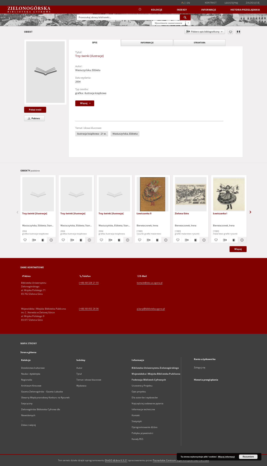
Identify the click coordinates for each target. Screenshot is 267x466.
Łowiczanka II (144, 213)
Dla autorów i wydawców (145, 397)
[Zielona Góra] (190, 194)
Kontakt (136, 415)
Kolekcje (156, 9)
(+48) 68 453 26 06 (89, 308)
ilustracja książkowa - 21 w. (91, 133)
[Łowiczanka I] (229, 194)
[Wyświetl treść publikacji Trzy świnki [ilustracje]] (42, 240)
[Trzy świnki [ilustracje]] (45, 72)
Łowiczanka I (220, 213)
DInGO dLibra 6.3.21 (116, 460)
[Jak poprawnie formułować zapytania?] (188, 23)
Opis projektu (139, 391)
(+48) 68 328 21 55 (89, 282)
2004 (77, 81)
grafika (79, 93)
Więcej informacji (226, 457)
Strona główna (28, 352)
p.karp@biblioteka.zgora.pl (151, 308)
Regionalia (26, 379)
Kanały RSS (137, 439)
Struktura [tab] (199, 42)
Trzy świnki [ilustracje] (34, 213)
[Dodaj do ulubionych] (230, 31)
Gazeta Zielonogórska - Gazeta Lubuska (42, 391)
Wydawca (81, 385)
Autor (79, 367)
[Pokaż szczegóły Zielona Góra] (203, 240)
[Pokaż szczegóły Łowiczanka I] (241, 240)
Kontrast (211, 2)
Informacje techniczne (143, 409)
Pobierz (33, 118)
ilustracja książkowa (95, 93)
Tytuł (79, 373)
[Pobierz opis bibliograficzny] (33, 240)
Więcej (238, 249)
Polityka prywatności (142, 433)
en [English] (188, 3)
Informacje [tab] (147, 42)
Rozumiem (248, 456)
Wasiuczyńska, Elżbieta (87, 70)
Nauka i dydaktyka (30, 373)
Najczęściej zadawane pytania (147, 403)
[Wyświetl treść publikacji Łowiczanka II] (157, 240)
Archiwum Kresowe (31, 385)
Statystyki (137, 421)
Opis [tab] (94, 42)
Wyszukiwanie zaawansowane (168, 23)
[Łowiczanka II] (152, 194)
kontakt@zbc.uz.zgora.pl (149, 282)
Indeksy (182, 9)
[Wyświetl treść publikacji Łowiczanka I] (233, 240)
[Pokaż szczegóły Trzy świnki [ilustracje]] (51, 240)
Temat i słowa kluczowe (88, 379)
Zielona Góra (182, 213)
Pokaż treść (35, 109)
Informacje (208, 9)
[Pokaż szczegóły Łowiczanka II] (165, 240)
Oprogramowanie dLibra (144, 427)
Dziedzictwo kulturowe (33, 367)
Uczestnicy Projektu (142, 385)
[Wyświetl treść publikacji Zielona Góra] (195, 240)
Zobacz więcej (28, 425)
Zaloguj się (253, 2)
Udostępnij (231, 2)
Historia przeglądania (245, 9)
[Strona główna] (140, 10)
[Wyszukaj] (185, 17)
